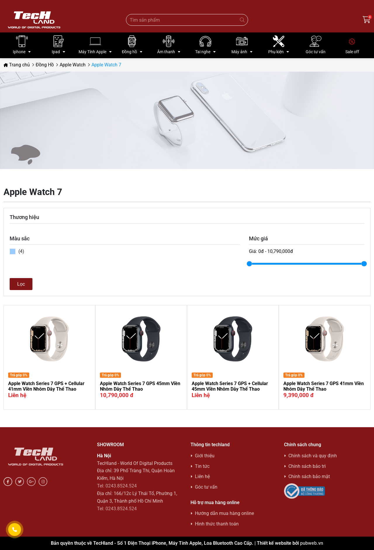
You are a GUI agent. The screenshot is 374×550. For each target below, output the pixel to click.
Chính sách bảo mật (309, 476)
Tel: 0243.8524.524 (117, 486)
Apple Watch (73, 65)
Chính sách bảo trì (307, 466)
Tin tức (202, 466)
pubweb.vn (311, 543)
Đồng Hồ (45, 65)
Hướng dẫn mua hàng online (224, 513)
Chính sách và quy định (312, 455)
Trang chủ (17, 65)
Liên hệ (202, 476)
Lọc (21, 284)
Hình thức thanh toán (217, 524)
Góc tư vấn (206, 487)
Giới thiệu (204, 455)
